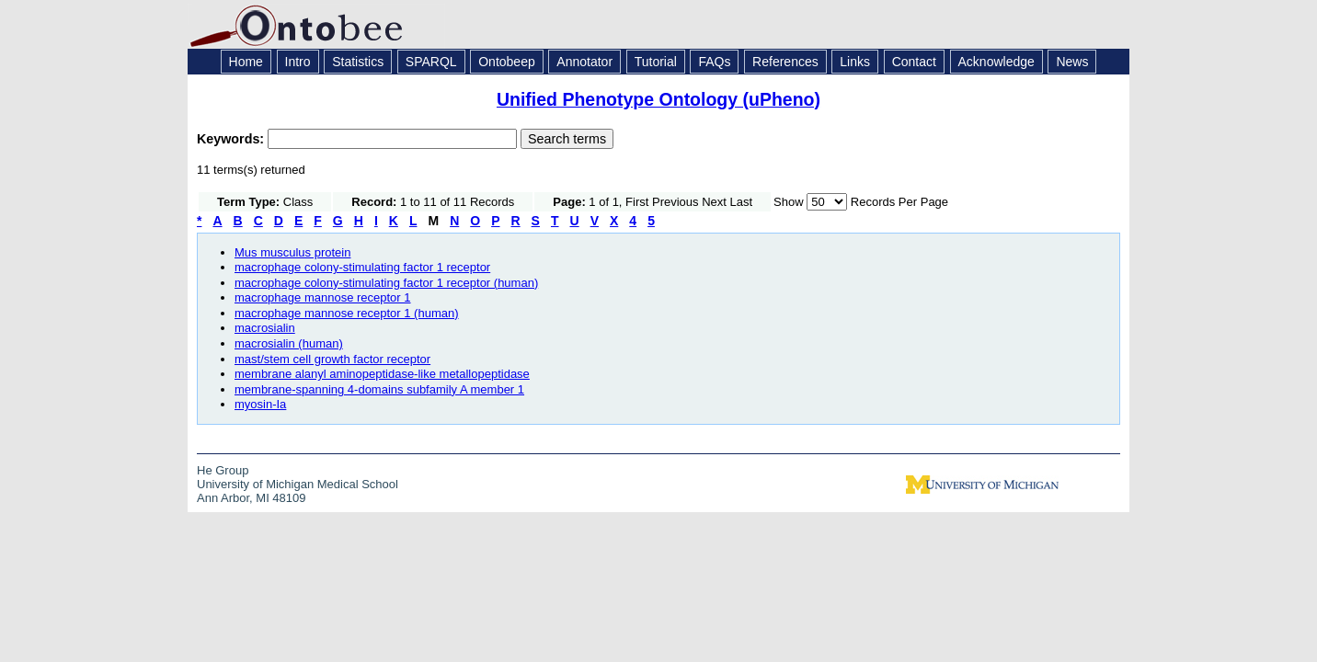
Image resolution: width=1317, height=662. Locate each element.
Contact (914, 61)
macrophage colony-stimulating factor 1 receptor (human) (386, 283)
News (1072, 61)
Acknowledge (996, 61)
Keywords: (232, 138)
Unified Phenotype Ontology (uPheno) (658, 99)
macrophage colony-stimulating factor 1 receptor (362, 267)
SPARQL (431, 61)
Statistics (358, 61)
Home (246, 61)
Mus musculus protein (292, 252)
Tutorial (656, 61)
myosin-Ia (260, 404)
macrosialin (265, 328)
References (785, 61)
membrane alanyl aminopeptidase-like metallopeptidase (382, 374)
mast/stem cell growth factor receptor (332, 359)
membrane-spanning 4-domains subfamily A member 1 (379, 389)
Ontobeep (506, 61)
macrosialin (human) (289, 343)
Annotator (584, 61)
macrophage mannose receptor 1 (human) (347, 313)
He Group (222, 470)
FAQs (714, 61)
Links (855, 61)
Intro (298, 61)
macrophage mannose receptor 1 (323, 297)
